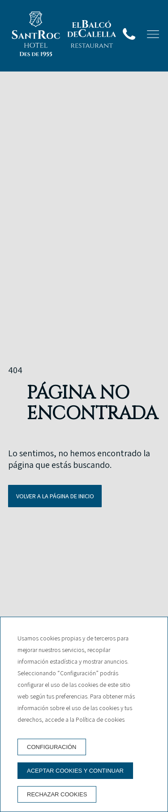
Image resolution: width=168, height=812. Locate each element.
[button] (153, 34)
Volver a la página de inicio (55, 496)
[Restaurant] (92, 35)
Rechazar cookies (57, 794)
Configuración (52, 747)
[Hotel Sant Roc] (36, 36)
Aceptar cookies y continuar (75, 770)
